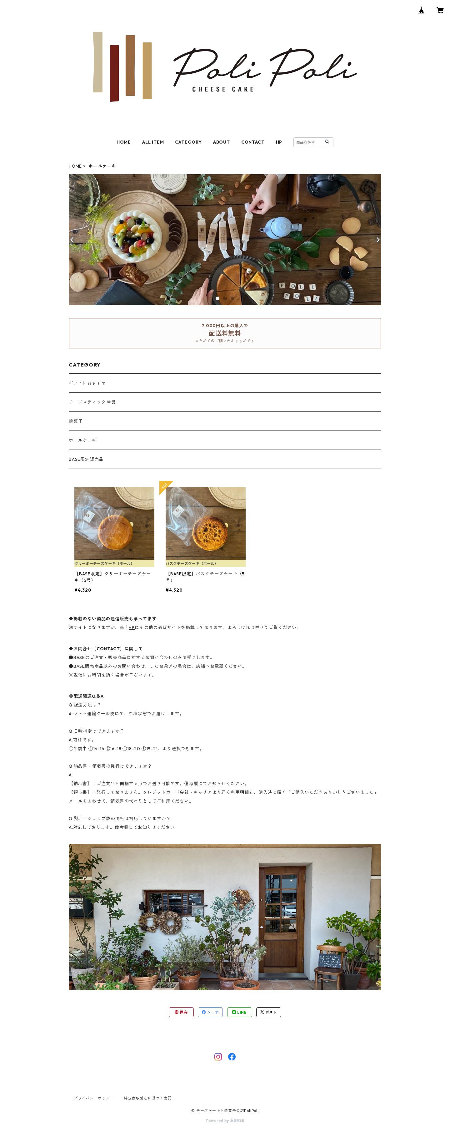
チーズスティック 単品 (92, 402)
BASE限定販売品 (86, 459)
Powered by (225, 1120)
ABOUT (221, 142)
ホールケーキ (83, 440)
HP (279, 142)
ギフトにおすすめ (87, 383)
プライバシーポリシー (94, 1098)
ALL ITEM (153, 142)
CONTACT (253, 142)
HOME (124, 142)
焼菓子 (75, 421)
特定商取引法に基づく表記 (148, 1098)
